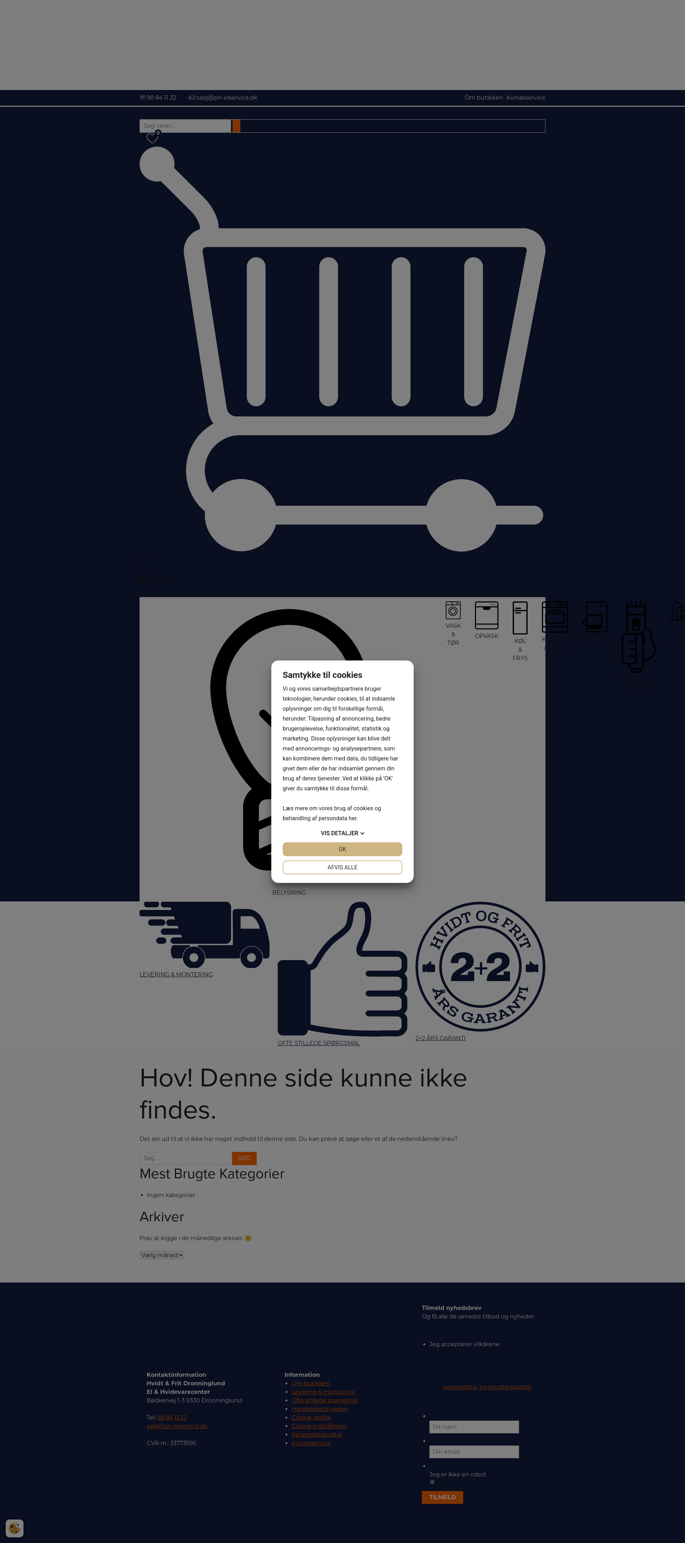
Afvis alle (342, 867)
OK (342, 849)
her (352, 818)
